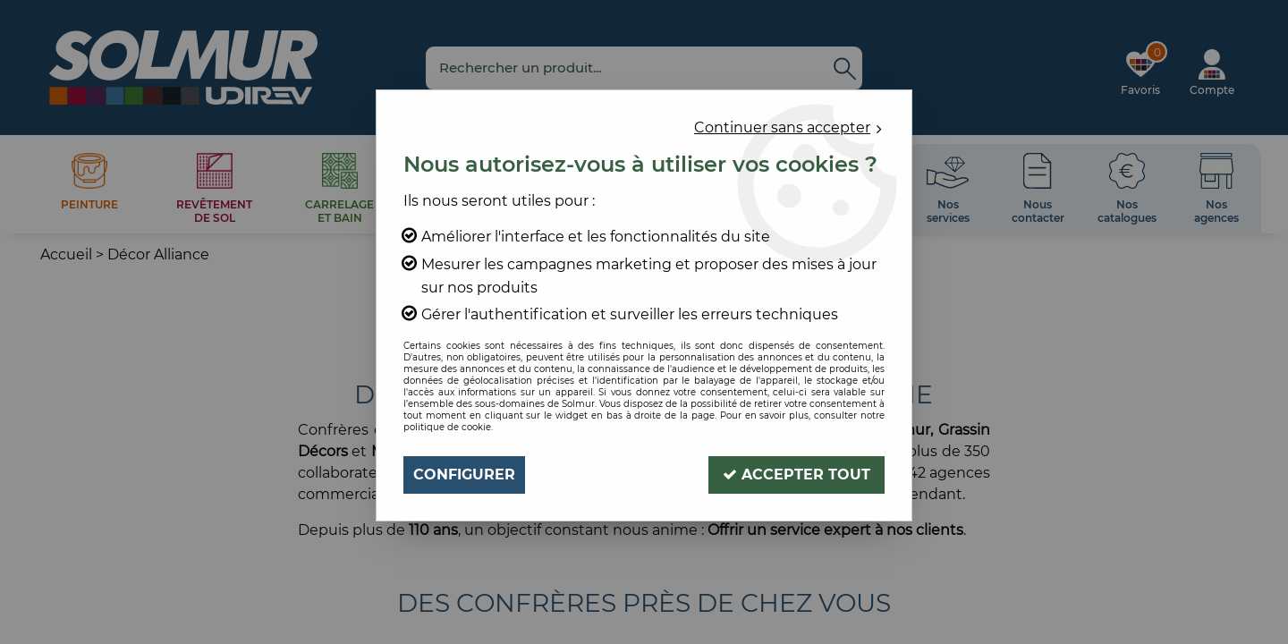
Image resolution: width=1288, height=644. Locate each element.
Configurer (464, 474)
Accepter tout (796, 474)
